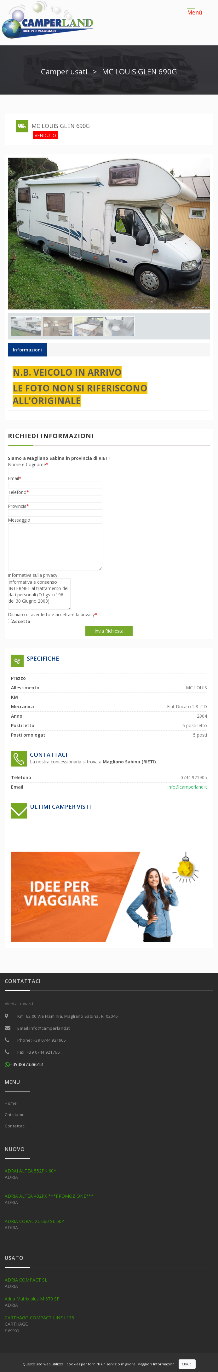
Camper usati (64, 71)
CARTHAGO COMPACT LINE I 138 (39, 1318)
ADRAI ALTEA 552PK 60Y (30, 1171)
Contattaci (15, 1126)
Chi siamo (15, 1114)
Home (11, 1103)
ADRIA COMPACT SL (26, 1280)
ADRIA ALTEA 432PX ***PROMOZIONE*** (49, 1196)
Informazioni (27, 350)
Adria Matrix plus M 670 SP (32, 1299)
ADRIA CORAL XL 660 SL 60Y (34, 1221)
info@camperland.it (49, 1028)
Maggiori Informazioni (156, 1364)
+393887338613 (24, 1064)
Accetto (21, 621)
